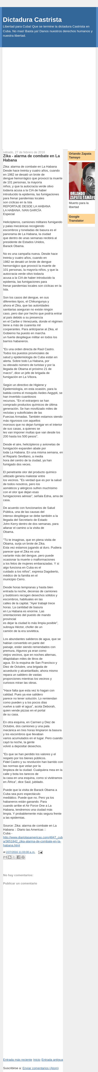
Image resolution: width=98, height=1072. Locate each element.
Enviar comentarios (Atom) (41, 1068)
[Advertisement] (49, 96)
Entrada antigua (52, 1059)
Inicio (36, 1059)
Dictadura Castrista (32, 19)
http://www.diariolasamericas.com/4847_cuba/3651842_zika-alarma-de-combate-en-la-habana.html (33, 841)
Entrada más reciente (17, 1059)
